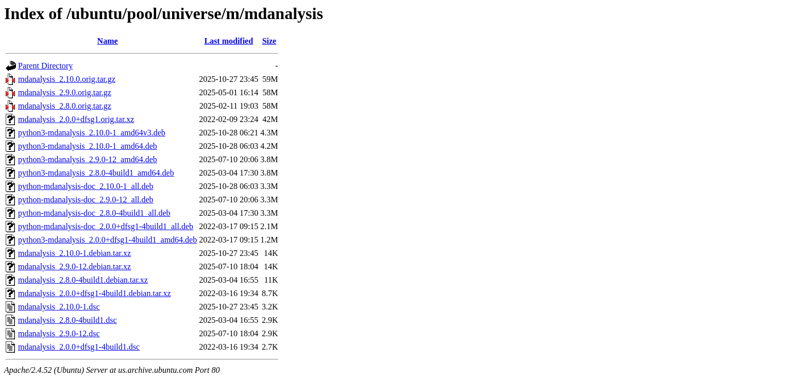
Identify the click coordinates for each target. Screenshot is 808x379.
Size (269, 41)
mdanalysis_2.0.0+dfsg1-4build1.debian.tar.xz (94, 293)
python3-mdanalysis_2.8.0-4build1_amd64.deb (96, 172)
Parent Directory (45, 65)
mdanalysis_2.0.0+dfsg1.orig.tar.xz (76, 119)
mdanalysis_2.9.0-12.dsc (59, 333)
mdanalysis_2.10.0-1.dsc (59, 306)
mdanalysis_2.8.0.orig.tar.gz (64, 105)
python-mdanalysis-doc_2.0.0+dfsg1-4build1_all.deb (105, 226)
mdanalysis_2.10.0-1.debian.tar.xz (74, 253)
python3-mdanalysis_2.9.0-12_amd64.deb (87, 159)
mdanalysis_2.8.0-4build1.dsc (67, 320)
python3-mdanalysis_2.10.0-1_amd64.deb (87, 146)
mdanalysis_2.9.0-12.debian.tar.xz (74, 266)
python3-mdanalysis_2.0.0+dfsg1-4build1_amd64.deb (107, 239)
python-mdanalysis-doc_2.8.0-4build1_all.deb (94, 213)
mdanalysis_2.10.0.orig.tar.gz (66, 79)
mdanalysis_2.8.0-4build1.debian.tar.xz (83, 279)
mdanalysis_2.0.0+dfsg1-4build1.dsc (79, 346)
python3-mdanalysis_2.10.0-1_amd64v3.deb (91, 132)
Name (107, 41)
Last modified (228, 41)
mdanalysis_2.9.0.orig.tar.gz (64, 92)
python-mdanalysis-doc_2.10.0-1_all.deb (86, 186)
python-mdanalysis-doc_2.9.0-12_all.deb (86, 199)
